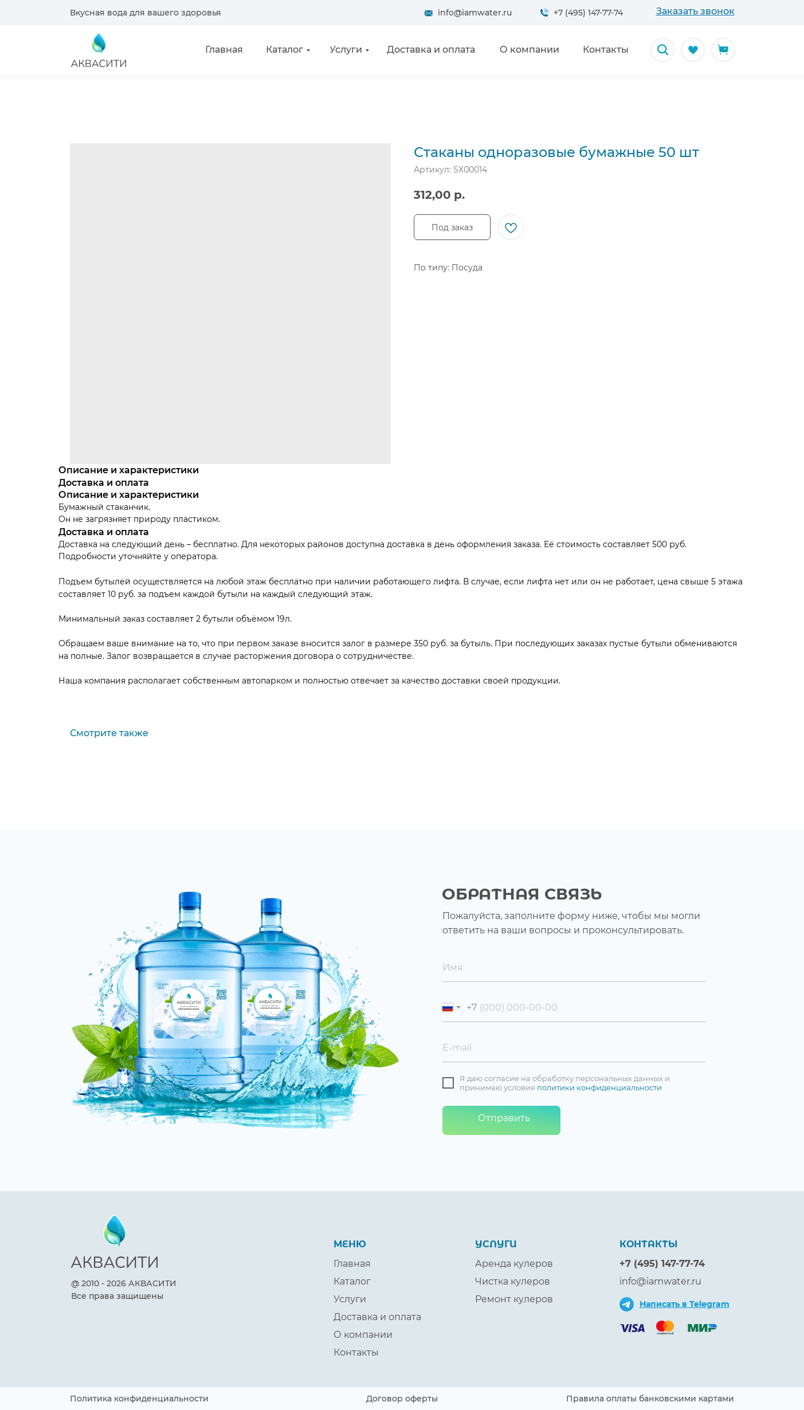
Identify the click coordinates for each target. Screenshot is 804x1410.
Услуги (350, 1299)
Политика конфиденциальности (139, 1398)
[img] (662, 50)
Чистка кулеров (512, 1281)
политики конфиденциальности (599, 1087)
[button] (695, 11)
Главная (352, 1263)
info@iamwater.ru (475, 12)
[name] (574, 967)
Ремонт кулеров (514, 1299)
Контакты (356, 1352)
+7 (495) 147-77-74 (588, 12)
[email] (574, 1048)
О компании (363, 1334)
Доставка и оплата (377, 1316)
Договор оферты (402, 1398)
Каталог (352, 1281)
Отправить (504, 1118)
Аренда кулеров (514, 1263)
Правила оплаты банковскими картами (650, 1398)
